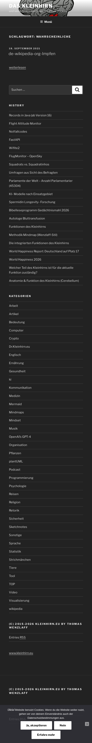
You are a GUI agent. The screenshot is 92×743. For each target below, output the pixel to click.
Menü (46, 21)
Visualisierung (19, 600)
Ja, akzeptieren (36, 725)
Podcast (14, 469)
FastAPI (14, 140)
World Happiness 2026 (25, 259)
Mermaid (15, 404)
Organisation (18, 445)
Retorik (14, 510)
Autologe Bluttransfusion (27, 218)
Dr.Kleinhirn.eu (19, 346)
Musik (13, 428)
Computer (16, 330)
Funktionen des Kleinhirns (27, 227)
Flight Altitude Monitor (25, 123)
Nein (63, 725)
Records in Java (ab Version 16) (30, 115)
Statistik (15, 551)
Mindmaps (16, 412)
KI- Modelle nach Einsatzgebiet (31, 194)
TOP (12, 584)
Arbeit (13, 306)
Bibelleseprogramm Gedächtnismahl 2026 (39, 210)
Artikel (14, 314)
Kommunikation (20, 388)
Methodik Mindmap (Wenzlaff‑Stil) (33, 235)
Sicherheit (16, 519)
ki (10, 379)
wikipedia (15, 609)
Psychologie (17, 486)
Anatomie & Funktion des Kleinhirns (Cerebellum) (44, 281)
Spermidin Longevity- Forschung (32, 202)
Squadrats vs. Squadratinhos (29, 164)
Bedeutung (17, 322)
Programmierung (21, 478)
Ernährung (16, 363)
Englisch (15, 355)
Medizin (14, 396)
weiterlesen (17, 67)
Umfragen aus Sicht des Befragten (33, 172)
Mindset (15, 420)
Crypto (14, 338)
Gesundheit (17, 371)
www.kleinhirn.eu (21, 653)
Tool (12, 576)
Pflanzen (15, 453)
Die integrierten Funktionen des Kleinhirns (39, 243)
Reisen (14, 494)
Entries (17, 637)
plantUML (16, 461)
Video (13, 592)
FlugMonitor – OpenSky (25, 156)
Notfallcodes (18, 131)
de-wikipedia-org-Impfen (32, 53)
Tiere (13, 568)
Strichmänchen (20, 560)
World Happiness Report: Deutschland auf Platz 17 (44, 251)
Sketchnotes (18, 527)
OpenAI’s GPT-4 (20, 437)
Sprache (15, 543)
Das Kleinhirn (31, 6)
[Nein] (87, 724)
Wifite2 (14, 148)
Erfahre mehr (46, 734)
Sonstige (15, 535)
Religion (14, 502)
